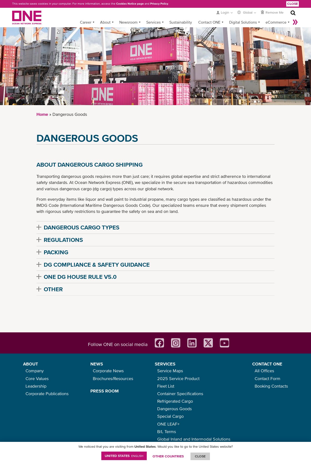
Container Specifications (180, 393)
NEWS (96, 363)
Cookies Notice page (130, 3)
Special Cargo (170, 416)
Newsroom (128, 22)
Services (153, 22)
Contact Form (267, 378)
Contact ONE (209, 22)
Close (292, 4)
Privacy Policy (159, 3)
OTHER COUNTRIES (168, 456)
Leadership (36, 386)
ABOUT (30, 363)
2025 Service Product (178, 378)
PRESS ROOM (104, 390)
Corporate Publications (47, 393)
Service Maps (170, 370)
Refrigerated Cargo (175, 401)
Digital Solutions (243, 22)
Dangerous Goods (174, 408)
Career (85, 22)
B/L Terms (166, 431)
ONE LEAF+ (168, 424)
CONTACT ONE (267, 363)
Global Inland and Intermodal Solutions (193, 439)
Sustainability (180, 22)
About (105, 22)
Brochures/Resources (113, 378)
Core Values (37, 378)
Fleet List (165, 386)
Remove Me (275, 12)
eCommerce (276, 22)
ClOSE (200, 456)
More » (295, 22)
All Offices (264, 370)
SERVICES (165, 363)
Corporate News (108, 370)
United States (124, 456)
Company (35, 370)
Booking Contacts (271, 386)
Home (42, 114)
